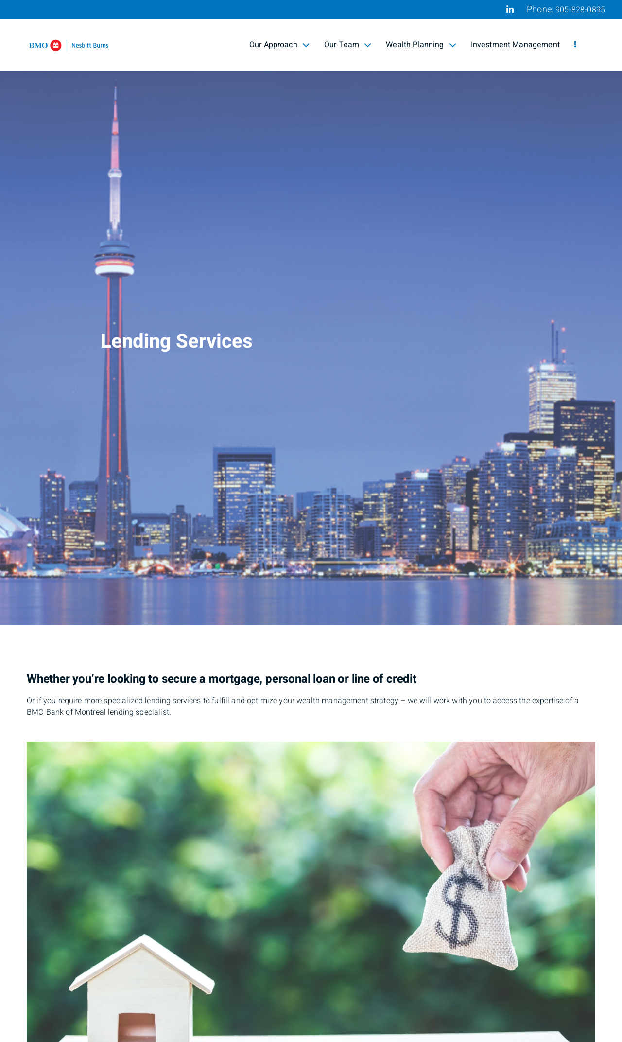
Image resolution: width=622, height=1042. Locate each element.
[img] (311, 312)
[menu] (575, 44)
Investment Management (515, 45)
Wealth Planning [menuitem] (421, 45)
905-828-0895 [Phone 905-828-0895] (580, 10)
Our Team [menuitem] (347, 45)
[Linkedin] (510, 9)
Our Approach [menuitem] (279, 45)
